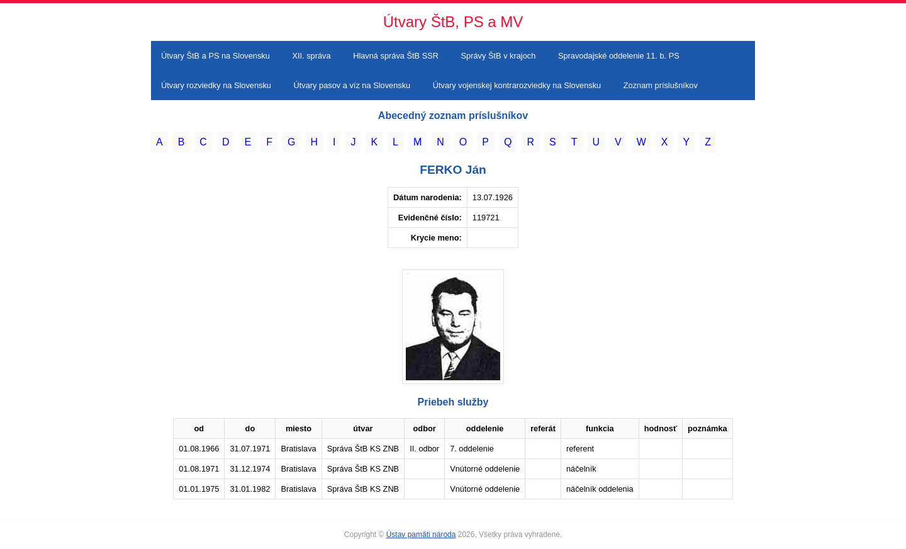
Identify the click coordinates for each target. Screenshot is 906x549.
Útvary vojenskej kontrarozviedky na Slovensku (517, 85)
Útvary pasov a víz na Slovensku (352, 85)
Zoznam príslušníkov (661, 85)
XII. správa (311, 55)
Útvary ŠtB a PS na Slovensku (215, 55)
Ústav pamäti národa (421, 534)
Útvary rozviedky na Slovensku (216, 85)
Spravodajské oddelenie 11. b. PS (619, 55)
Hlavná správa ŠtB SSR (396, 55)
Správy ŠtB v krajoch (498, 55)
